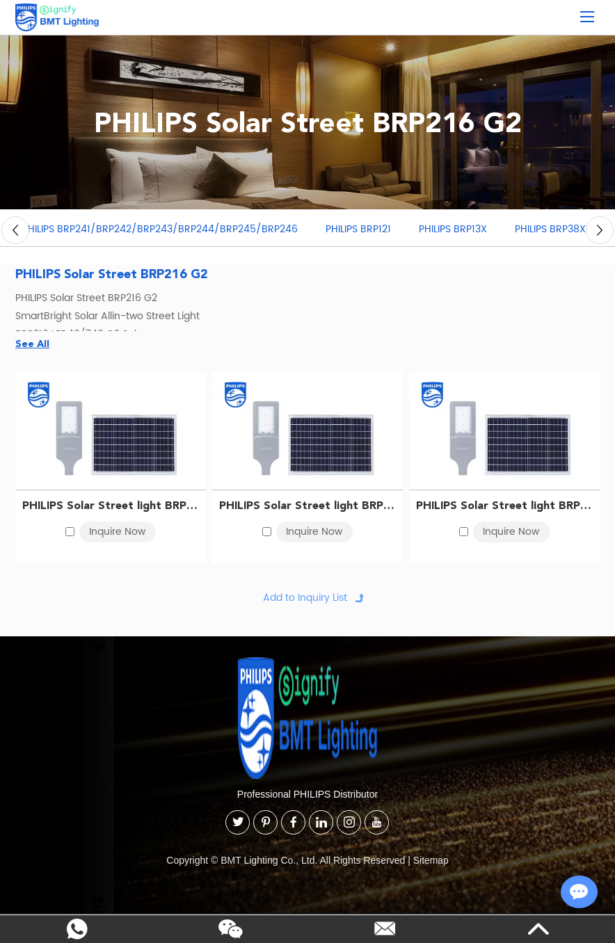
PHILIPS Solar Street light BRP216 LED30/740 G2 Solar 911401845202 (307, 506)
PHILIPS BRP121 (358, 231)
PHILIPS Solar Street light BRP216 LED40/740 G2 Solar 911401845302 (504, 506)
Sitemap (431, 861)
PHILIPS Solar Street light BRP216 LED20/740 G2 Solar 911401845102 (110, 506)
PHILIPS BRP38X (550, 231)
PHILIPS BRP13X (453, 231)
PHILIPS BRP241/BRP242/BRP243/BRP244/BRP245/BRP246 (160, 231)
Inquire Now (117, 532)
